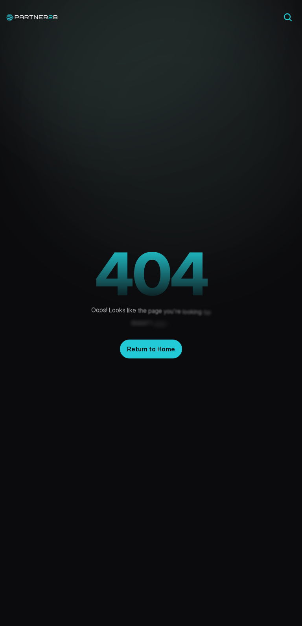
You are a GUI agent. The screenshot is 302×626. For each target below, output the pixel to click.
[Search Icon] (288, 17)
